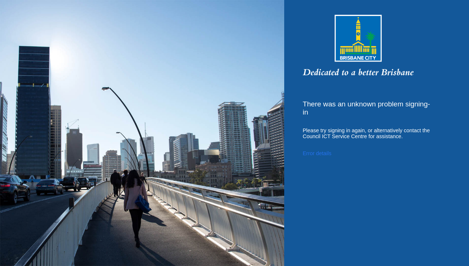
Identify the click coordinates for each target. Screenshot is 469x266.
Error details (317, 153)
